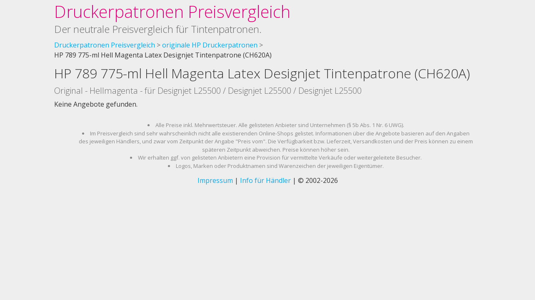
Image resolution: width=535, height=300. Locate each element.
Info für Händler (265, 180)
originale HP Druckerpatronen (210, 45)
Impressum (215, 180)
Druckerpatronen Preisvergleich (172, 11)
